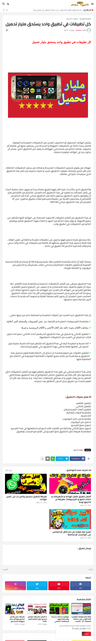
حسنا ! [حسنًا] (86, 633)
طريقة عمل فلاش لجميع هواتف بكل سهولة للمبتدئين (17, 619)
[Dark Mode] (8, 4)
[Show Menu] (92, 4)
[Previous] (7, 10)
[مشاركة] (7, 30)
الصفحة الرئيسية (85, 19)
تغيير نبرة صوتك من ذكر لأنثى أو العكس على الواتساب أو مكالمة (71, 533)
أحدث (90, 569)
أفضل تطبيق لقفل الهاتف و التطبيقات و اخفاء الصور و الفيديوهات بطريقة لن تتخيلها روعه (71, 499)
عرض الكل (8, 470)
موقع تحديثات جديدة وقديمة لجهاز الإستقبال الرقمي (60, 619)
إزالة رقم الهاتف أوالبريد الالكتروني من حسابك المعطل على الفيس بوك (56, 10)
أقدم (6, 569)
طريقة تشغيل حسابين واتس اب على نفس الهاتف (26, 498)
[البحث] (3, 4)
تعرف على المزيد (80, 628)
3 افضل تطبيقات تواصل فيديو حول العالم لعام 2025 (37, 619)
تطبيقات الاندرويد (72, 19)
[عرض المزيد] (42, 458)
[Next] (3, 10)
